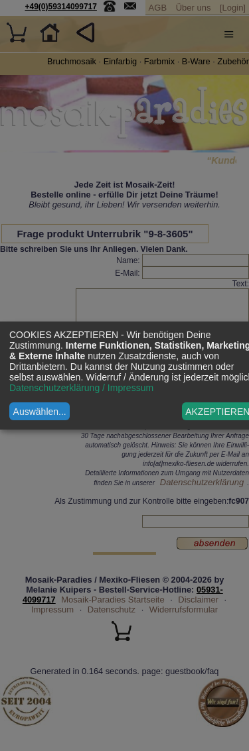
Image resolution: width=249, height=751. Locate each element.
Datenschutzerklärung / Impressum (81, 387)
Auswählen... (39, 411)
